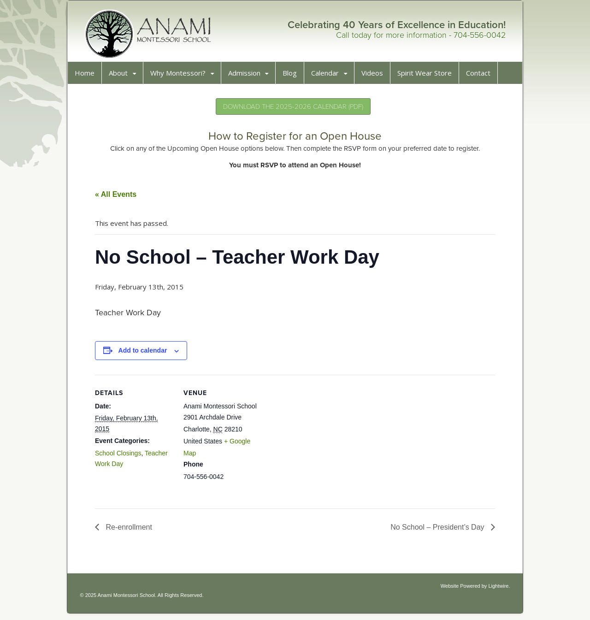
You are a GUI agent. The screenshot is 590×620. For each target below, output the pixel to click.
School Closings (121, 456)
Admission (247, 76)
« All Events (119, 197)
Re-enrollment (131, 530)
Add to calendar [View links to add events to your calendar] (146, 353)
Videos (375, 76)
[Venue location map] (323, 441)
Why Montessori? (181, 76)
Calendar (328, 76)
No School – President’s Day (435, 530)
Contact (481, 76)
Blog (293, 76)
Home (88, 76)
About (121, 76)
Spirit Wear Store (428, 76)
